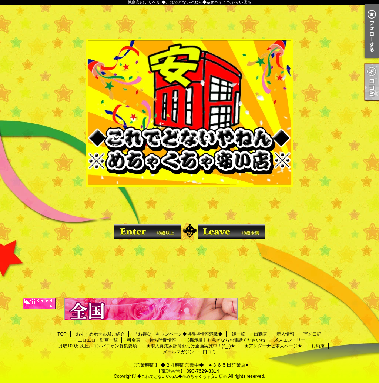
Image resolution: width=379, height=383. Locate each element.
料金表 (133, 340)
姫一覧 (238, 334)
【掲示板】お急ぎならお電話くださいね (225, 340)
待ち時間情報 (163, 340)
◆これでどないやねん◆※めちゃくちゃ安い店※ (182, 376)
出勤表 (260, 334)
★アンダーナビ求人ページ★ (273, 346)
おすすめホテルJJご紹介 (100, 334)
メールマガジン (178, 351)
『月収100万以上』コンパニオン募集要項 (95, 346)
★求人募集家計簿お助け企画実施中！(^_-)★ (190, 346)
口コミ (209, 351)
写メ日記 (312, 334)
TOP (62, 334)
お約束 (318, 346)
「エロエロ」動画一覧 (95, 340)
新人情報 (285, 334)
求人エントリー (289, 340)
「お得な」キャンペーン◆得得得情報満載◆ (178, 334)
